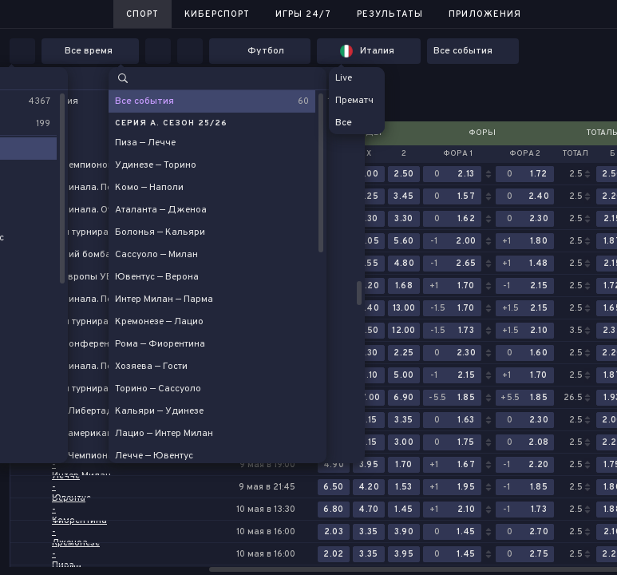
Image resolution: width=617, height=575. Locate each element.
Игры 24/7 (303, 14)
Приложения (485, 14)
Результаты (390, 14)
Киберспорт (217, 14)
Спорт (142, 14)
